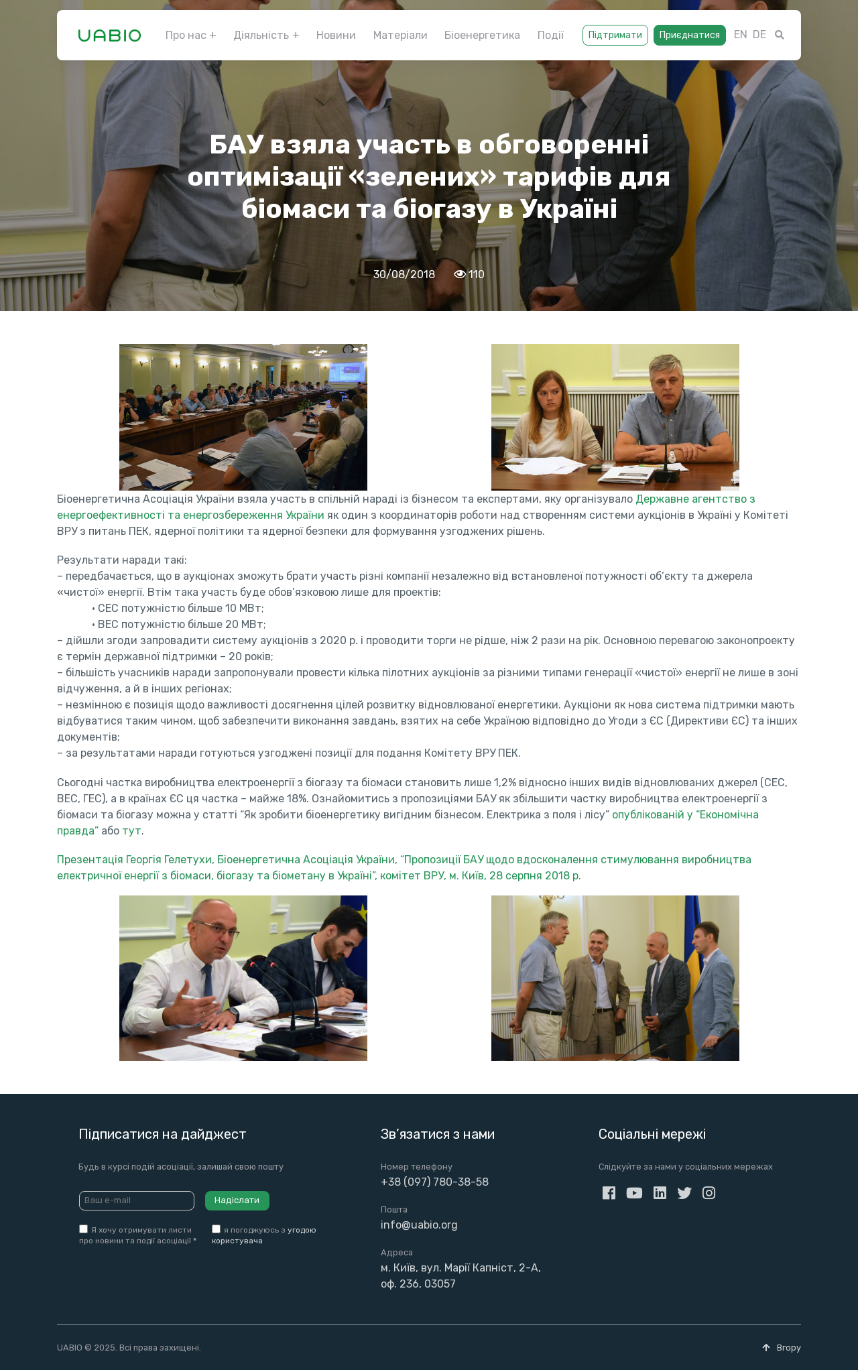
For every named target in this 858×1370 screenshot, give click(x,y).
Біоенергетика (482, 35)
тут (131, 830)
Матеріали (400, 35)
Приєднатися (690, 35)
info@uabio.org (419, 1225)
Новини (336, 35)
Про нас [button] (186, 35)
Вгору (781, 1348)
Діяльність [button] (261, 35)
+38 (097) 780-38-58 (435, 1182)
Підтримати (615, 35)
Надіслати (236, 1200)
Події (551, 35)
